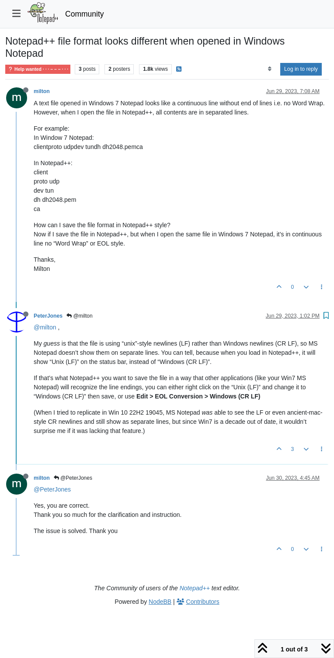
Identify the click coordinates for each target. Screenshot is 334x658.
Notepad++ (195, 588)
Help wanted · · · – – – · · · (37, 69)
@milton (79, 316)
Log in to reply (301, 69)
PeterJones (48, 316)
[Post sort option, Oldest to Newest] (269, 69)
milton (42, 91)
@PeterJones (73, 478)
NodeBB (160, 601)
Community (84, 14)
